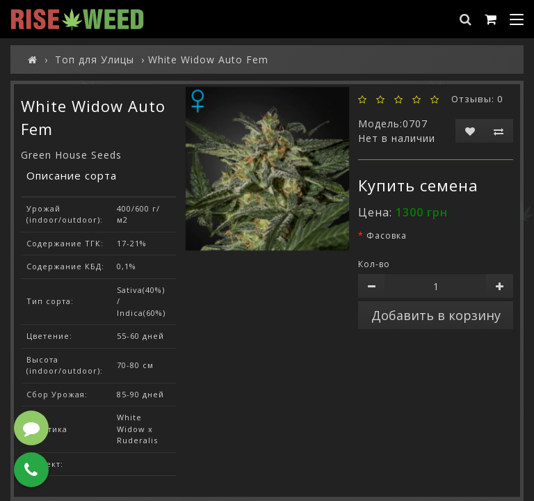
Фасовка (386, 235)
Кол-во (374, 264)
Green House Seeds (71, 154)
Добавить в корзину (436, 315)
